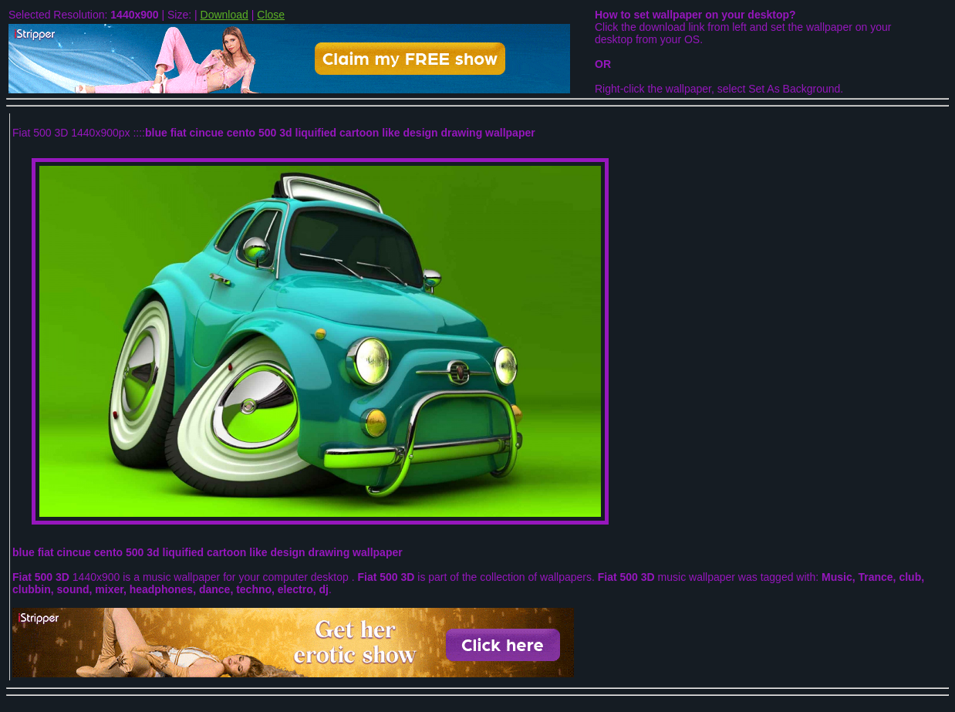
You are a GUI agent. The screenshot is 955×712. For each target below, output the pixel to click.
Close (271, 14)
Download (224, 14)
